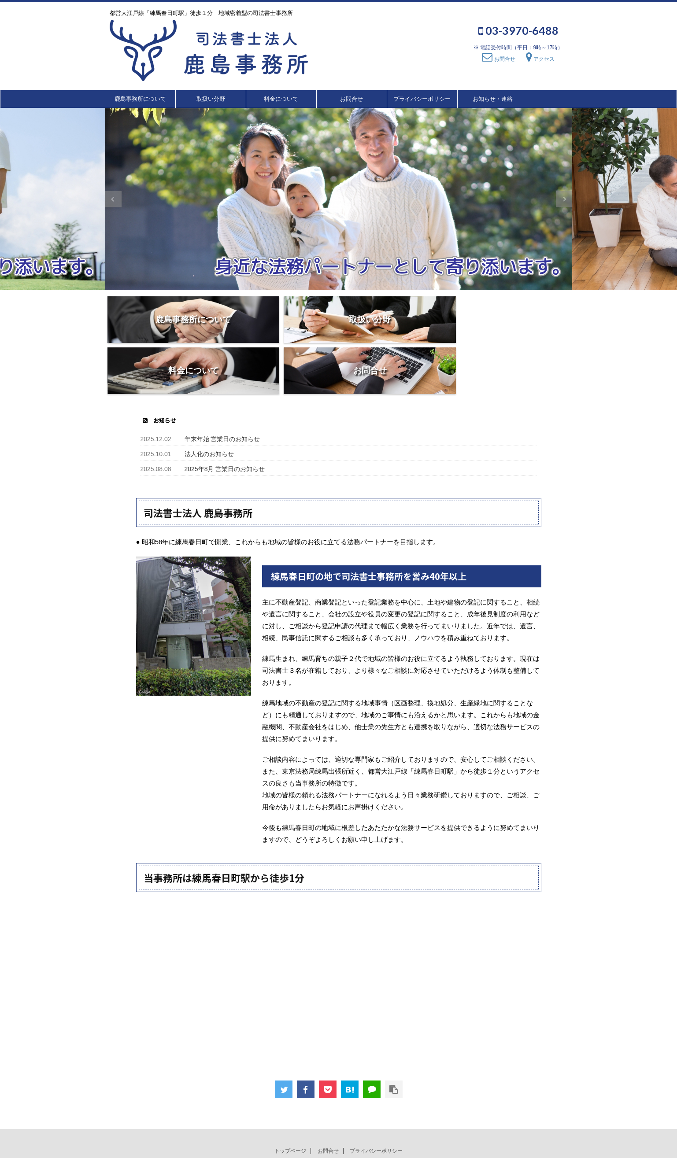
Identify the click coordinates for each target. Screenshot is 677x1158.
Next (564, 199)
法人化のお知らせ (209, 402)
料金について (281, 99)
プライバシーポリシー (422, 99)
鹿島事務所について (140, 99)
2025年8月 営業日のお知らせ (225, 417)
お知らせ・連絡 (493, 99)
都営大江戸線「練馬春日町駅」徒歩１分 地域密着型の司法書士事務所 (338, 1136)
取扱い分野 (210, 99)
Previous (113, 199)
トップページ (290, 1100)
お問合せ (498, 59)
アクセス (540, 59)
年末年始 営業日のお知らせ (222, 387)
